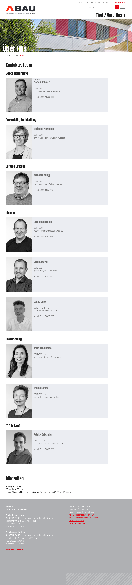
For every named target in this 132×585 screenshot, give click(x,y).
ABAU (79, 2)
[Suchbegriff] (101, 7)
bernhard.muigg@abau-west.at (48, 184)
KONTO (119, 2)
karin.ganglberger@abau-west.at (49, 357)
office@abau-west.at (15, 526)
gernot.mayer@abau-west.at (46, 270)
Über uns (15, 55)
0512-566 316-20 (41, 227)
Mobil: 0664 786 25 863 (44, 449)
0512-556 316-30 (41, 267)
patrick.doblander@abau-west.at (48, 443)
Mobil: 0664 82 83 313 (43, 236)
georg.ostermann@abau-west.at (48, 230)
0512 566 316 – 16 (41, 440)
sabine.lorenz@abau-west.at (46, 396)
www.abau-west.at (15, 549)
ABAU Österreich (76, 520)
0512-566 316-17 (41, 354)
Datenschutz (83, 509)
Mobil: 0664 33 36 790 (43, 189)
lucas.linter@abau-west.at (45, 310)
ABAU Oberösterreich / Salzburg (83, 517)
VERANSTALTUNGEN (93, 2)
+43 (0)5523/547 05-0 (15, 540)
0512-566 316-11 (41, 181)
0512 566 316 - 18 (41, 307)
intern (89, 506)
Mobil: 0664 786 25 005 (44, 316)
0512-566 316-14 (41, 134)
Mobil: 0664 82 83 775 (43, 276)
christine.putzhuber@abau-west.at (49, 137)
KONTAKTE (107, 2)
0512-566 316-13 (41, 88)
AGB (83, 506)
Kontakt (72, 509)
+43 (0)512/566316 (14, 523)
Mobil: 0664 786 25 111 (44, 96)
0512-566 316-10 (41, 394)
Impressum (74, 506)
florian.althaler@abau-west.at (47, 91)
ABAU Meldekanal (77, 523)
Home (8, 55)
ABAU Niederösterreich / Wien (83, 514)
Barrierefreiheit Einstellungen (82, 511)
